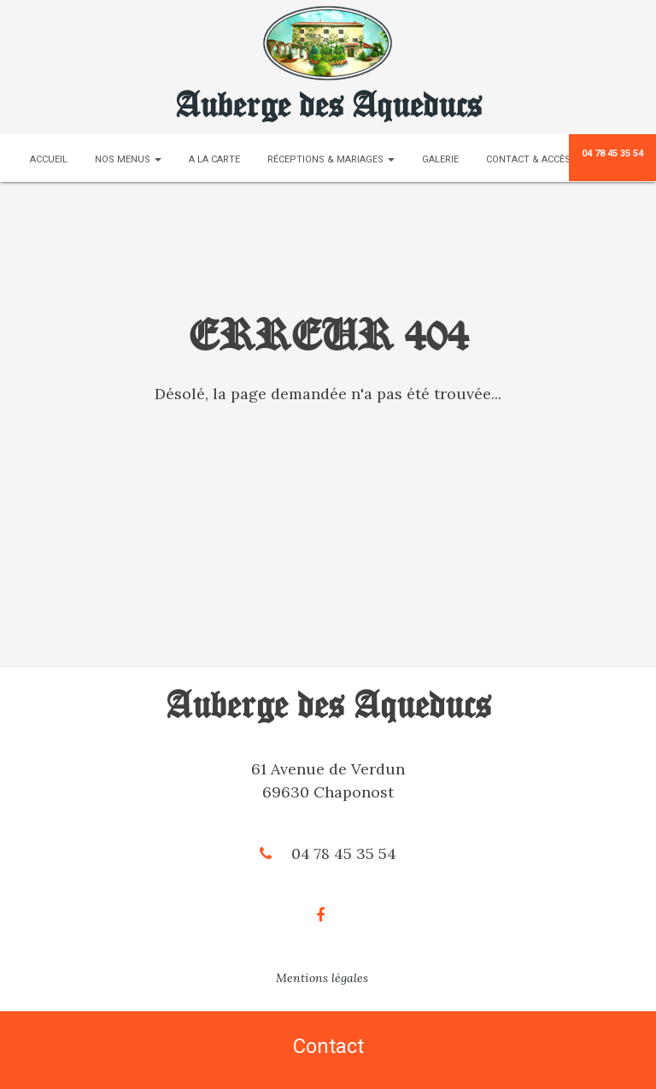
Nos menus (128, 159)
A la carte (214, 159)
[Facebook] (328, 915)
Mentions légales (322, 978)
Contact (328, 1046)
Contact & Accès (528, 159)
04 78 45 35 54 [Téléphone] (612, 153)
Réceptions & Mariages (331, 159)
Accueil (48, 159)
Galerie (440, 159)
